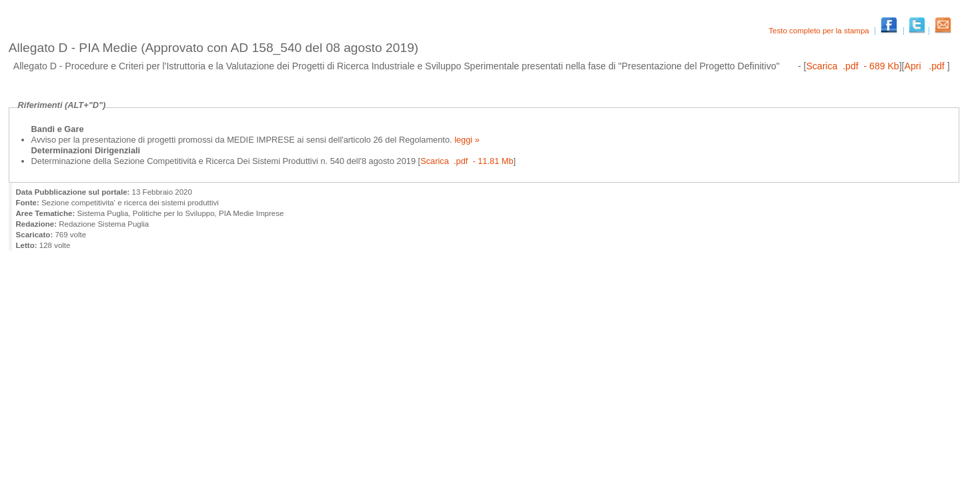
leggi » (466, 140)
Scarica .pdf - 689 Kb (852, 66)
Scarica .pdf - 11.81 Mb (466, 161)
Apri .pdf (926, 66)
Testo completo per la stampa (820, 31)
